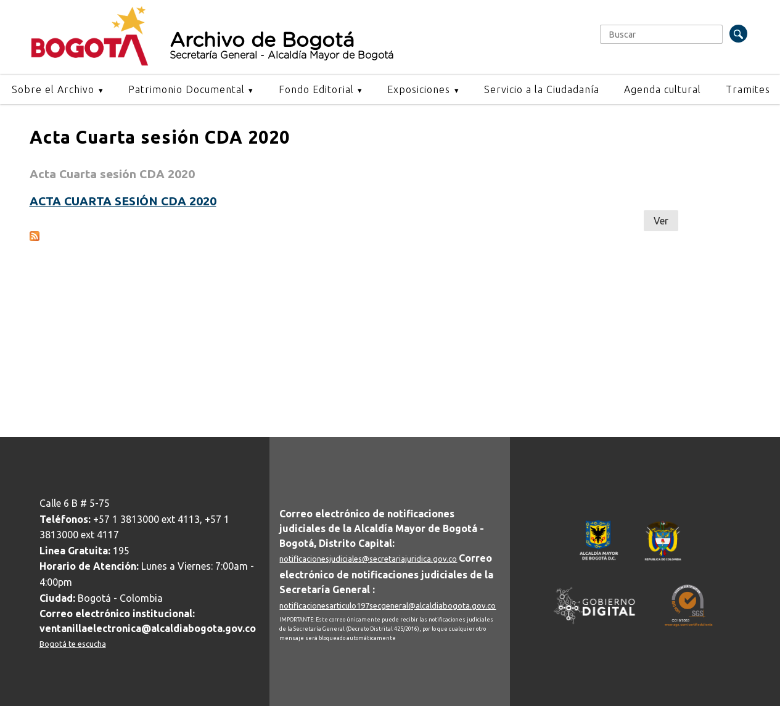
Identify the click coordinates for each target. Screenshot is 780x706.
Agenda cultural (662, 89)
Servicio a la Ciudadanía (541, 89)
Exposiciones (418, 89)
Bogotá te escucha (72, 643)
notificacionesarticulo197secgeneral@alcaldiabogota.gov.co (387, 605)
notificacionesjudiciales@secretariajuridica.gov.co (368, 558)
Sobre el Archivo (53, 89)
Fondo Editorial (316, 89)
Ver (661, 220)
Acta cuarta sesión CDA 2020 (123, 201)
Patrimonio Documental (186, 89)
